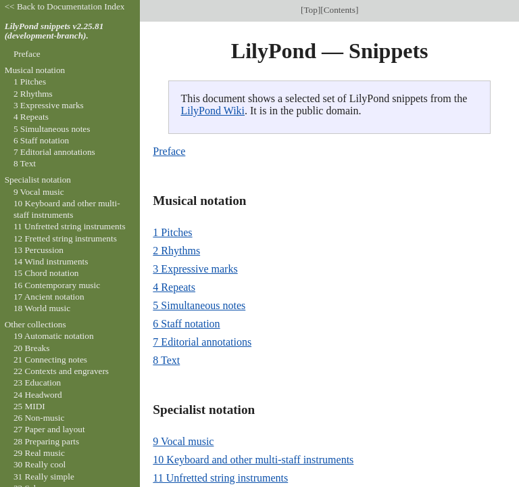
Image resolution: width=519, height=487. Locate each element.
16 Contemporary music (57, 285)
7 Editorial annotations (202, 342)
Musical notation (35, 70)
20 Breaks (31, 348)
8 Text (166, 360)
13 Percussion (39, 250)
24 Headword (38, 395)
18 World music (42, 308)
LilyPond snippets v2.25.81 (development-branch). (54, 31)
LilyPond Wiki (212, 110)
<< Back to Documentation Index (65, 6)
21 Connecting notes (50, 359)
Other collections (35, 324)
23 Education (37, 382)
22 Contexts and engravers (61, 371)
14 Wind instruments (51, 261)
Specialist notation (38, 180)
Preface (169, 151)
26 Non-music (39, 418)
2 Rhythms (176, 250)
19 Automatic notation (54, 336)
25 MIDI (29, 406)
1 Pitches (172, 232)
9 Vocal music (183, 441)
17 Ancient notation (49, 297)
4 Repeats (174, 287)
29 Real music (39, 453)
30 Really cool (40, 464)
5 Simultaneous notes (199, 305)
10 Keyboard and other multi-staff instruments (253, 459)
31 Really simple (44, 476)
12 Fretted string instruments (65, 238)
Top (310, 10)
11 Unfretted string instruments (220, 478)
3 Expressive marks (195, 269)
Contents (339, 10)
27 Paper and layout (49, 429)
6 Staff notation (186, 323)
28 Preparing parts (46, 441)
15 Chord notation (46, 273)
